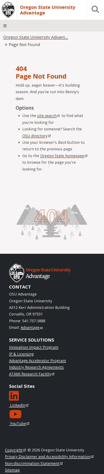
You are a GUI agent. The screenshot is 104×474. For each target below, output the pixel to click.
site (48, 115)
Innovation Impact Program (33, 347)
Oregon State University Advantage (47, 10)
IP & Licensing (21, 353)
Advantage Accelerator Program (37, 360)
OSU (36, 135)
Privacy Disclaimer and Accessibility (49, 456)
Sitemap (12, 469)
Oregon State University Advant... (35, 37)
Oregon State (64, 155)
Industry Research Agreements (36, 367)
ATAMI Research (32, 373)
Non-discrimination (34, 463)
